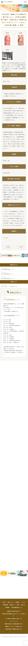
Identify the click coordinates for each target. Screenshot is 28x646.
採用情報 (7, 607)
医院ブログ (12, 604)
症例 (18, 604)
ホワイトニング (14, 621)
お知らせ (23, 604)
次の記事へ (21, 247)
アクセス (24, 602)
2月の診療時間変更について (7, 278)
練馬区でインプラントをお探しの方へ (14, 626)
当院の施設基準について (17, 607)
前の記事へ (8, 247)
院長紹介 (18, 602)
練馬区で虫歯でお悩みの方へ (14, 611)
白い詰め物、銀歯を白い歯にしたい (14, 618)
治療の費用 (5, 604)
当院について (10, 602)
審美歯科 (5, 237)
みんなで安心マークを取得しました (9, 286)
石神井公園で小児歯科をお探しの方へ (14, 629)
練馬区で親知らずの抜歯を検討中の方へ (14, 623)
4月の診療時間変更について (7, 269)
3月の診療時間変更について (7, 273)
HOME (4, 602)
